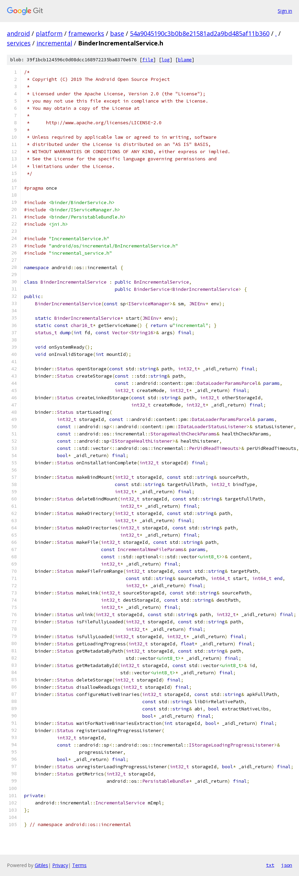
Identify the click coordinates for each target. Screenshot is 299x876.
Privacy (60, 865)
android (18, 33)
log (166, 60)
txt (270, 865)
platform (49, 33)
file (147, 60)
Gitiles (41, 865)
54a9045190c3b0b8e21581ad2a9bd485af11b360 (199, 33)
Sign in (285, 11)
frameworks (86, 33)
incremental (54, 43)
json (286, 865)
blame (185, 60)
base (117, 33)
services (19, 43)
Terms (79, 865)
